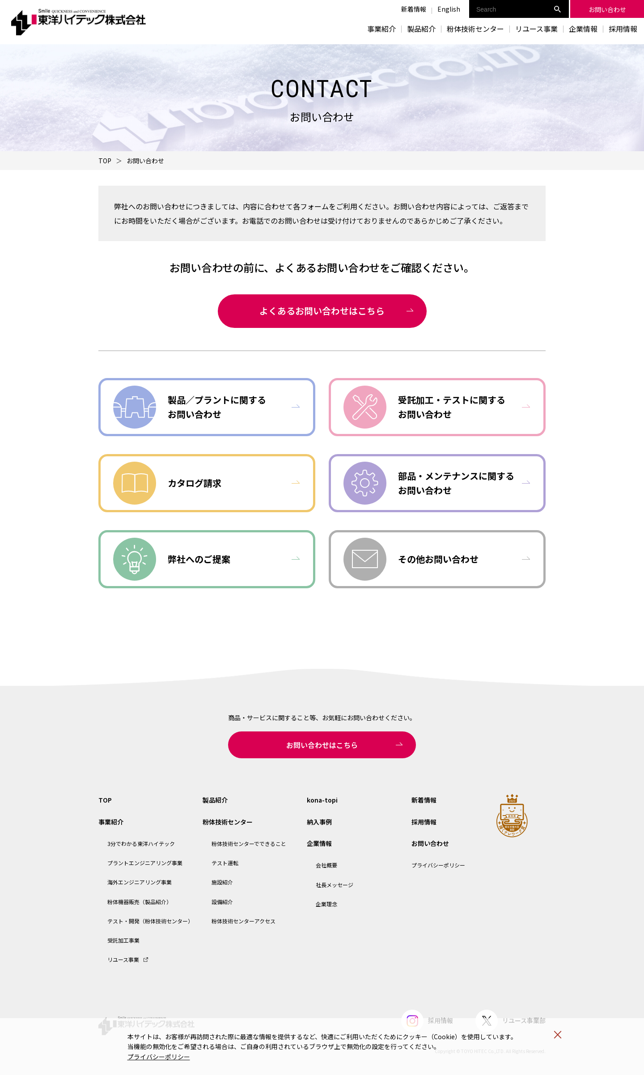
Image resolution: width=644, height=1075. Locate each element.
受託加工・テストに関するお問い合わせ (451, 407)
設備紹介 (222, 901)
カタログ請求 (194, 482)
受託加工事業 (123, 940)
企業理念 (326, 904)
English (448, 8)
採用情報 (623, 28)
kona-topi (322, 799)
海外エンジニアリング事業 (139, 882)
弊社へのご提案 (199, 558)
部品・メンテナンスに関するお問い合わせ (456, 483)
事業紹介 (110, 821)
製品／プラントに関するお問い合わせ (217, 407)
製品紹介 (421, 28)
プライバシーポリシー (158, 1056)
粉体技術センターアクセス (243, 921)
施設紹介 (222, 882)
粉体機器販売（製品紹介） (139, 901)
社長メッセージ (334, 884)
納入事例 (319, 821)
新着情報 (413, 8)
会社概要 (326, 865)
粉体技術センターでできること (249, 843)
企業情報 (319, 843)
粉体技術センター (228, 821)
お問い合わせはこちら (322, 744)
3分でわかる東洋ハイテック (141, 843)
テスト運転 (225, 863)
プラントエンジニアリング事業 (144, 863)
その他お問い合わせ (438, 558)
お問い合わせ (430, 843)
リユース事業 (536, 28)
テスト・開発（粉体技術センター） (150, 921)
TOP (104, 160)
